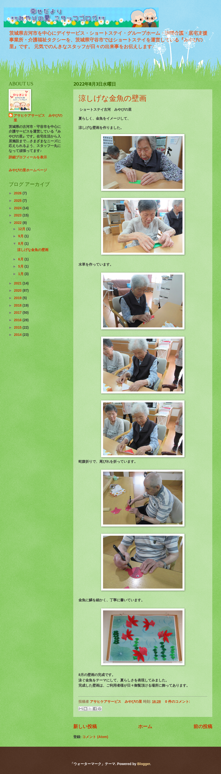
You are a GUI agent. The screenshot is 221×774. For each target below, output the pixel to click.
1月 (21, 274)
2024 (18, 208)
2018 (18, 305)
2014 (18, 335)
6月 (21, 259)
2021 (18, 283)
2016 (18, 320)
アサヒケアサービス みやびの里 (38, 118)
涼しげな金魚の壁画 (112, 98)
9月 (21, 236)
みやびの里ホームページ (28, 170)
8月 (21, 244)
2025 (18, 201)
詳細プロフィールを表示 (28, 157)
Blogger (143, 764)
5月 (21, 266)
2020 (18, 290)
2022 (18, 223)
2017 (18, 313)
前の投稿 (202, 726)
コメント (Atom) (95, 737)
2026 (18, 193)
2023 (18, 215)
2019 (18, 298)
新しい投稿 (85, 726)
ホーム (145, 726)
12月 (22, 229)
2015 (18, 327)
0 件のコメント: (177, 702)
